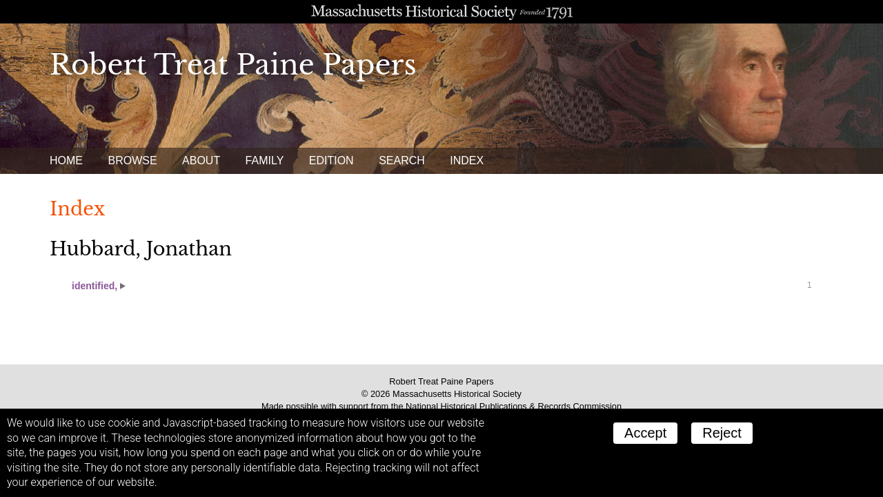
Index (467, 160)
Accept (645, 432)
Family (265, 160)
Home (66, 160)
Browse (132, 160)
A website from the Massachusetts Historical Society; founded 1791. (441, 11)
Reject (722, 432)
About (201, 160)
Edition (331, 160)
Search (402, 160)
